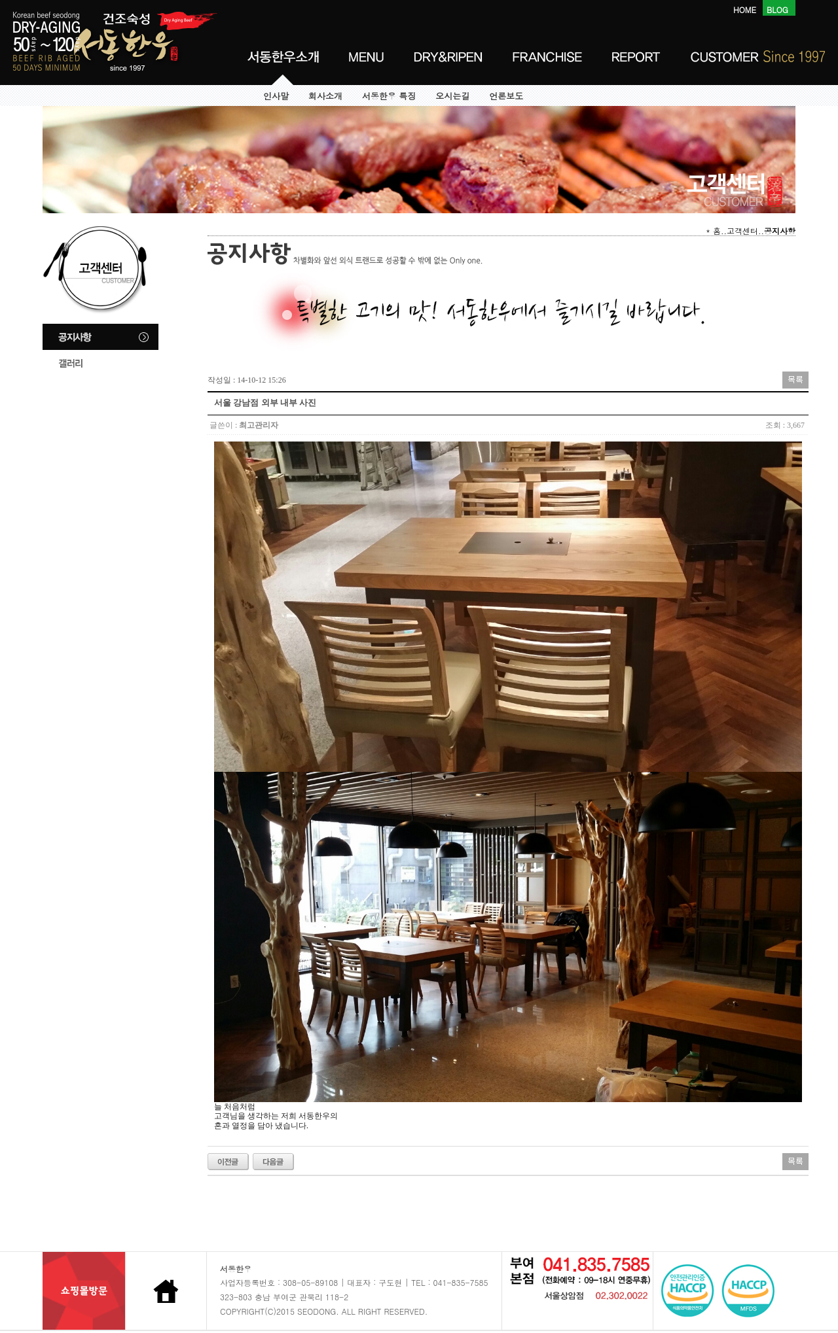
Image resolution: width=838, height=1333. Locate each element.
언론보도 (506, 96)
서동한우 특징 (389, 96)
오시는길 (452, 96)
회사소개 (325, 96)
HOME (744, 9)
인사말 (276, 96)
